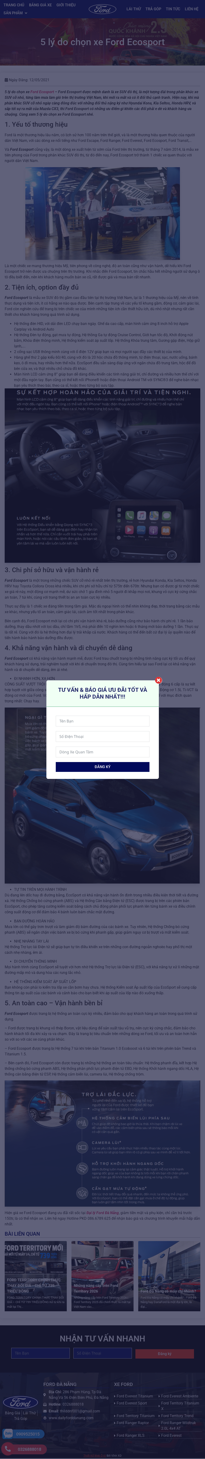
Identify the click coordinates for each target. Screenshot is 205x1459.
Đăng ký (103, 767)
